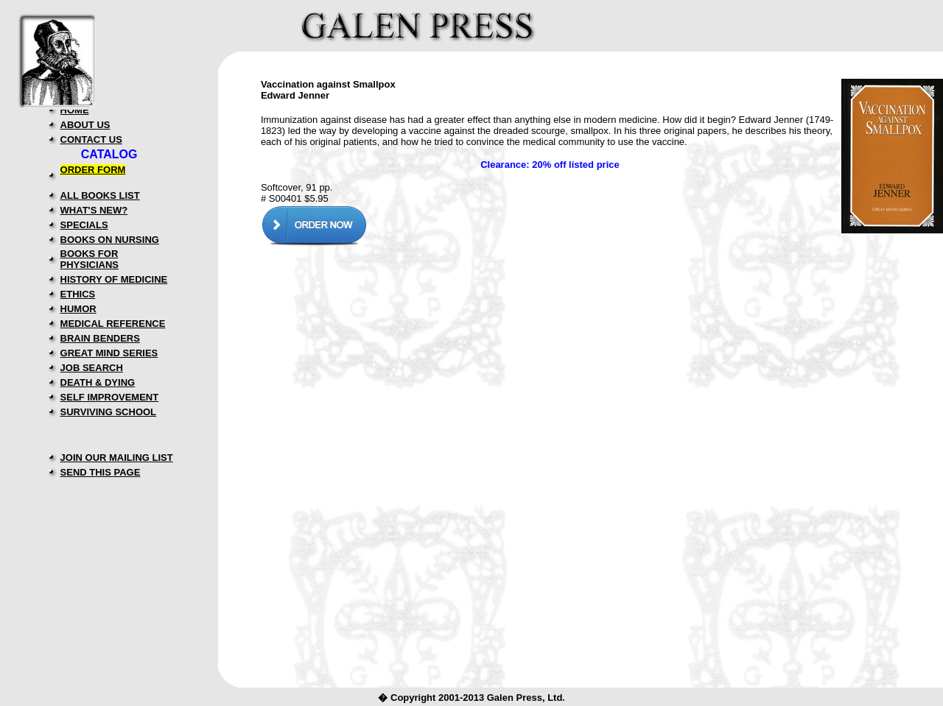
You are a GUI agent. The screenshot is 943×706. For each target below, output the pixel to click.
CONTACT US (91, 139)
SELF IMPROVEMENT (109, 397)
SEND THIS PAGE (100, 472)
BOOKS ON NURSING (109, 239)
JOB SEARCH (91, 367)
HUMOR (78, 308)
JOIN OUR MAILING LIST (116, 457)
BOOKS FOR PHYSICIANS (89, 259)
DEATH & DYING (98, 382)
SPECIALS (84, 224)
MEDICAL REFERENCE (113, 323)
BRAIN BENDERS (100, 338)
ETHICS (78, 294)
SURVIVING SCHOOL (108, 411)
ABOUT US (85, 124)
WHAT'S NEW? (94, 210)
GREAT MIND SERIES (109, 353)
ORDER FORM (93, 169)
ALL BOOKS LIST (100, 195)
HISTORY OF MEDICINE (114, 279)
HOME (74, 110)
